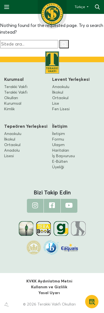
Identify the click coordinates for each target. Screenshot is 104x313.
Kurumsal (14, 79)
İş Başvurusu (63, 156)
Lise (55, 104)
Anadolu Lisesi (12, 153)
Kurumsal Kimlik (12, 106)
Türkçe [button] (80, 7)
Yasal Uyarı (49, 293)
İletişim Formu (58, 136)
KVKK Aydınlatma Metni (49, 281)
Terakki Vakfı (15, 87)
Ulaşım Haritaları (60, 147)
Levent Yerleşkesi (71, 79)
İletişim (59, 126)
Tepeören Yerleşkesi (25, 126)
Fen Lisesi (61, 109)
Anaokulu (60, 87)
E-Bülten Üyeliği (60, 164)
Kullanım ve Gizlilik (49, 287)
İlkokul (57, 92)
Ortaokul (60, 98)
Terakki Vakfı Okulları (15, 95)
